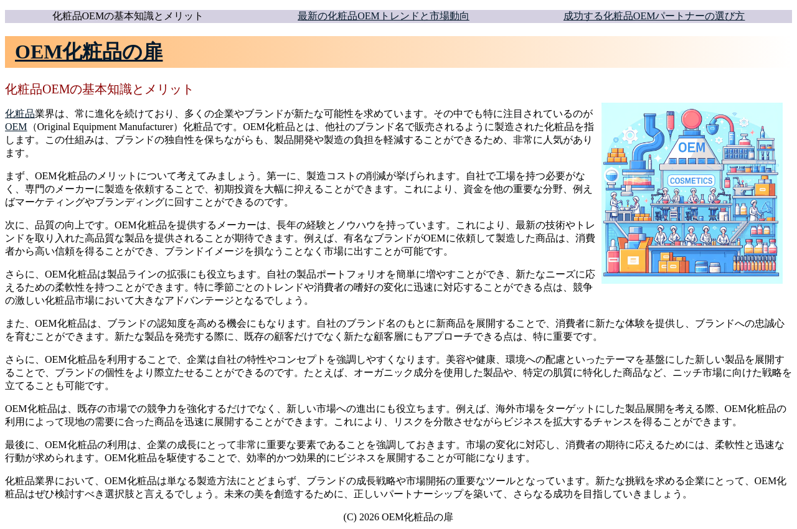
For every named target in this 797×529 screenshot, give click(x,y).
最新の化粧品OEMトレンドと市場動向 (383, 16)
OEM (16, 126)
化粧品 (20, 113)
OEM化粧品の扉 (89, 51)
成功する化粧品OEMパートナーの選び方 (654, 16)
